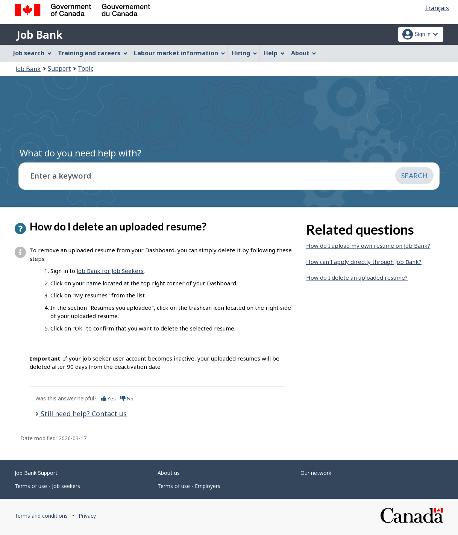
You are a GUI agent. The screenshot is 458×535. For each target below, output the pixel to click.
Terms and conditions (41, 515)
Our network (315, 472)
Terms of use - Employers (189, 486)
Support (59, 68)
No (126, 398)
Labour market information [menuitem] (179, 53)
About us (169, 472)
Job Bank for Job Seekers (110, 270)
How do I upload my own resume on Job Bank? (368, 245)
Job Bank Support (36, 472)
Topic (85, 68)
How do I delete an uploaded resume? (357, 277)
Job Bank (39, 34)
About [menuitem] (304, 53)
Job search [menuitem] (32, 53)
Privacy (87, 515)
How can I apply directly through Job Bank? (364, 261)
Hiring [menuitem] (244, 53)
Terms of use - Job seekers (47, 486)
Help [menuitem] (274, 53)
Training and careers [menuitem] (92, 53)
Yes (108, 398)
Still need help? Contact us (83, 413)
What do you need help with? (80, 153)
